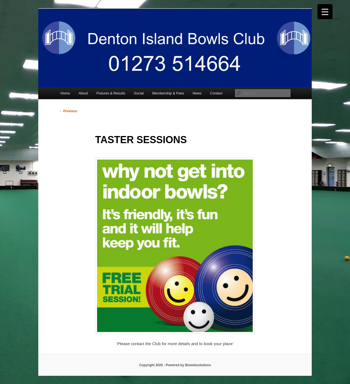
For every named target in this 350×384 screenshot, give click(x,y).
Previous (68, 111)
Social (139, 93)
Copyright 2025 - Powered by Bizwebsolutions (175, 365)
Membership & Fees (168, 93)
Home (65, 93)
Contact (216, 93)
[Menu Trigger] (324, 11)
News (197, 93)
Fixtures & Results (111, 93)
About (83, 93)
